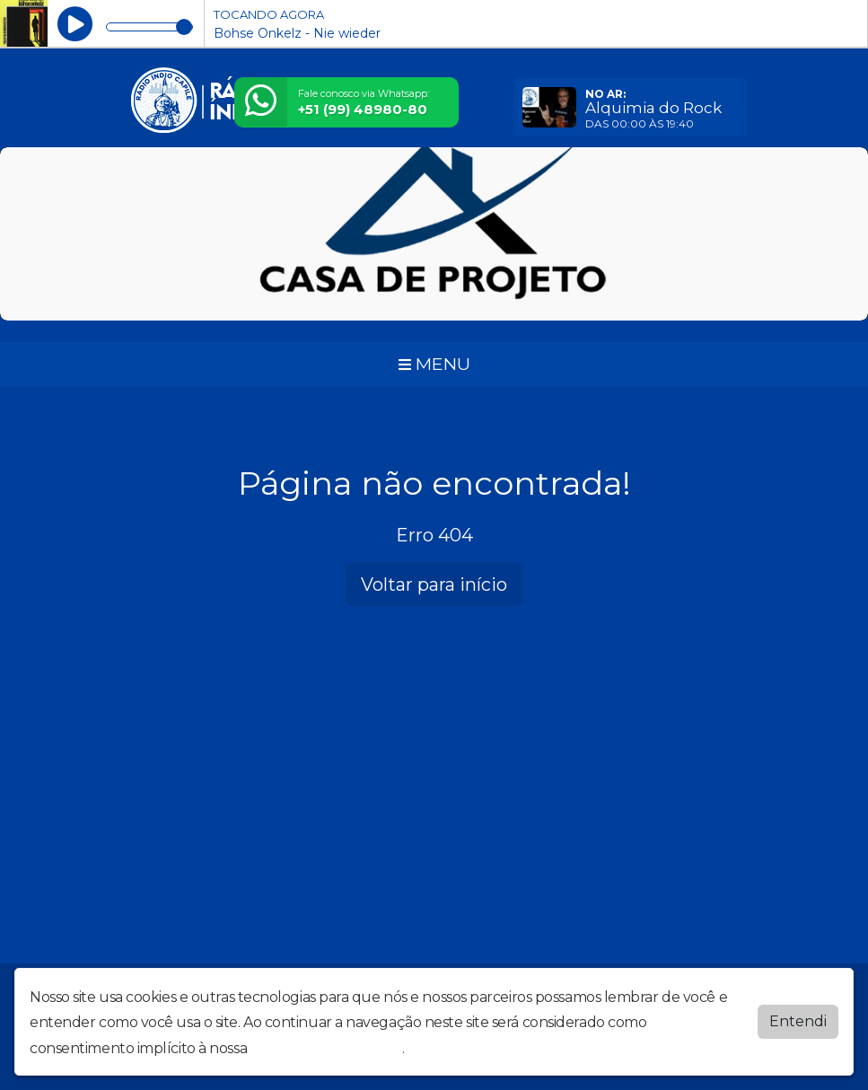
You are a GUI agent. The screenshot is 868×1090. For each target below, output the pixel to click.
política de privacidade (326, 1044)
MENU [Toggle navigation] (434, 363)
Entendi (798, 1017)
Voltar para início (434, 584)
